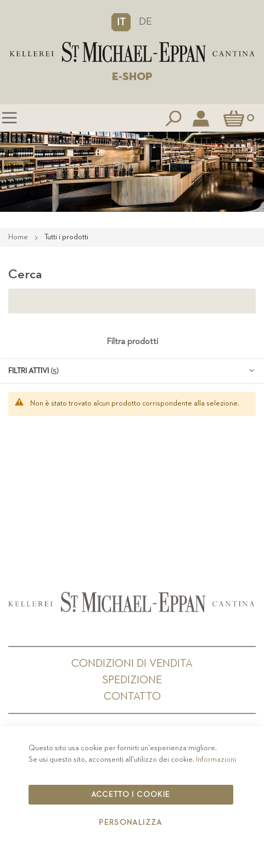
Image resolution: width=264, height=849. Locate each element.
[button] (121, 22)
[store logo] (132, 52)
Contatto (132, 696)
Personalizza (130, 822)
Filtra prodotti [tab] (132, 342)
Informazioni (216, 759)
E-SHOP (132, 76)
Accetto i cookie (131, 795)
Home (19, 237)
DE (145, 21)
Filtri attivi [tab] (28, 371)
